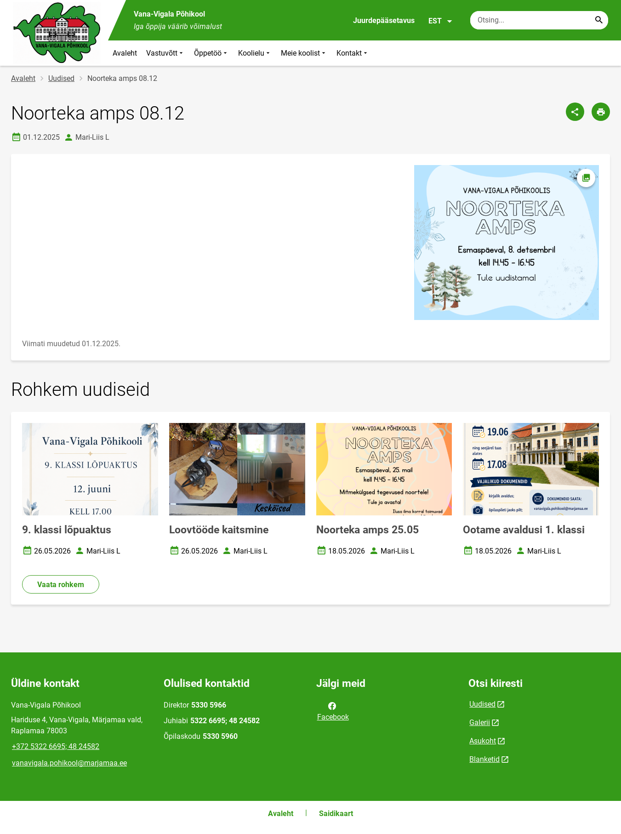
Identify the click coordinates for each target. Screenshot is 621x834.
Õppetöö (211, 53)
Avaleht (125, 53)
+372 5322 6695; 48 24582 (55, 746)
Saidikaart (336, 813)
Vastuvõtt (165, 53)
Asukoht (482, 741)
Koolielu (255, 53)
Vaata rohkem (60, 584)
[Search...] (599, 20)
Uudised (61, 78)
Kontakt (352, 53)
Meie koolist (304, 53)
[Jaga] (575, 112)
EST (440, 21)
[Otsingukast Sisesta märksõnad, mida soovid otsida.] (539, 20)
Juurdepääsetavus (384, 20)
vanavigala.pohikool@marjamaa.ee (69, 763)
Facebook (333, 711)
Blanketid (484, 759)
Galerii (479, 722)
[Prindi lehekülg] (601, 112)
